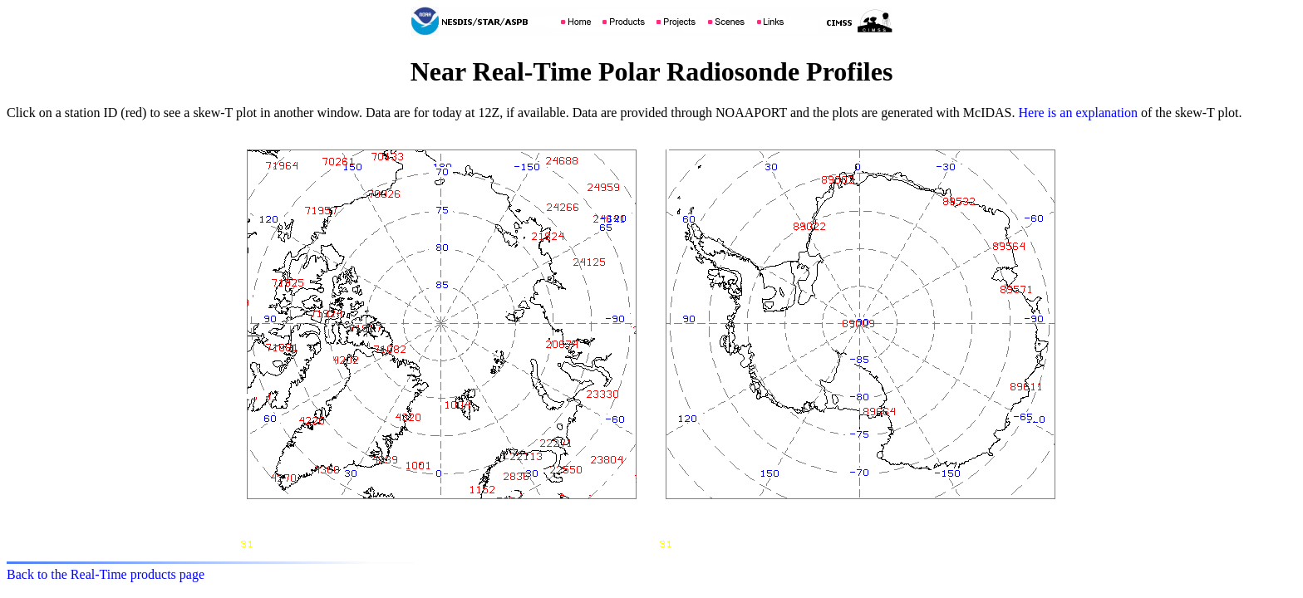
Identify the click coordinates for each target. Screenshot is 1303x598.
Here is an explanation (1078, 112)
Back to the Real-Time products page (105, 574)
